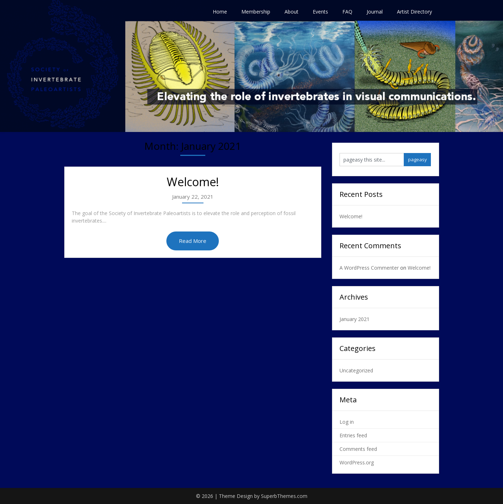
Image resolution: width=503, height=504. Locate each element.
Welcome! (193, 181)
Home (220, 11)
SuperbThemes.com (284, 496)
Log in (346, 421)
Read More (192, 240)
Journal (375, 11)
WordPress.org (356, 462)
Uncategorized (356, 370)
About (291, 11)
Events (320, 11)
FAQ (347, 11)
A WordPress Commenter (369, 267)
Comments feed (358, 449)
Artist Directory (414, 11)
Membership (255, 11)
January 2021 (354, 319)
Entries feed (353, 435)
